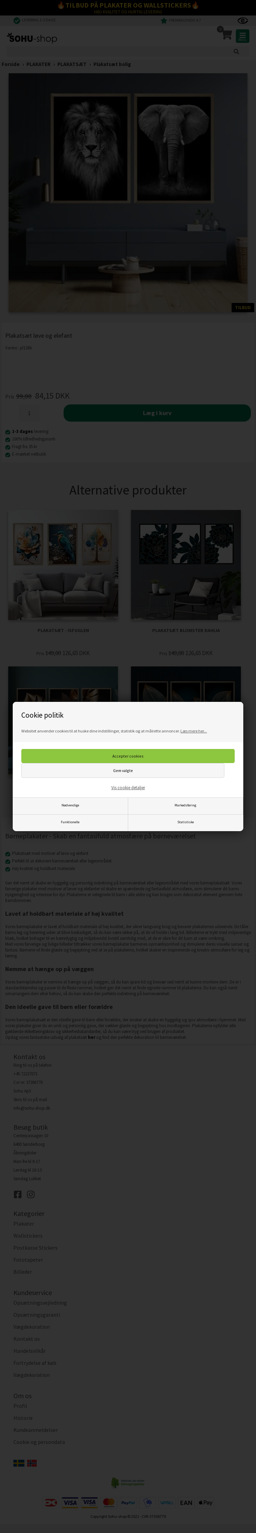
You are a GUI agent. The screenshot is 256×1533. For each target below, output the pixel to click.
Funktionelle (70, 822)
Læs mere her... (193, 730)
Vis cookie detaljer (128, 788)
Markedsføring (185, 805)
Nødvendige (70, 805)
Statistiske (185, 822)
